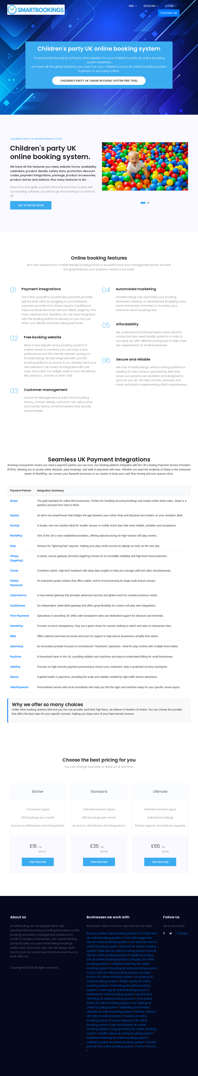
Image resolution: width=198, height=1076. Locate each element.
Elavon (14, 676)
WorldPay (16, 535)
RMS (13, 636)
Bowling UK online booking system (134, 968)
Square (14, 515)
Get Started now (31, 205)
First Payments (19, 615)
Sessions (149, 6)
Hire (131, 6)
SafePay (15, 666)
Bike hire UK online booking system (122, 951)
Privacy (151, 1046)
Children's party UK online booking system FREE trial (99, 81)
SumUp (15, 525)
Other (169, 6)
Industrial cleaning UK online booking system (117, 1038)
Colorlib (182, 933)
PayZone (15, 656)
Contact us (168, 13)
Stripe (14, 500)
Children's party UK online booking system (115, 1042)
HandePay (16, 625)
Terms (140, 1046)
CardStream (17, 605)
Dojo (13, 545)
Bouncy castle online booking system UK (114, 933)
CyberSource (18, 595)
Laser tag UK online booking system (123, 990)
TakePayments (19, 687)
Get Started (37, 862)
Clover (14, 570)
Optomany (16, 646)
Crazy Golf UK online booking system (113, 972)
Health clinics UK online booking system (126, 1033)
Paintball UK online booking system (110, 994)
